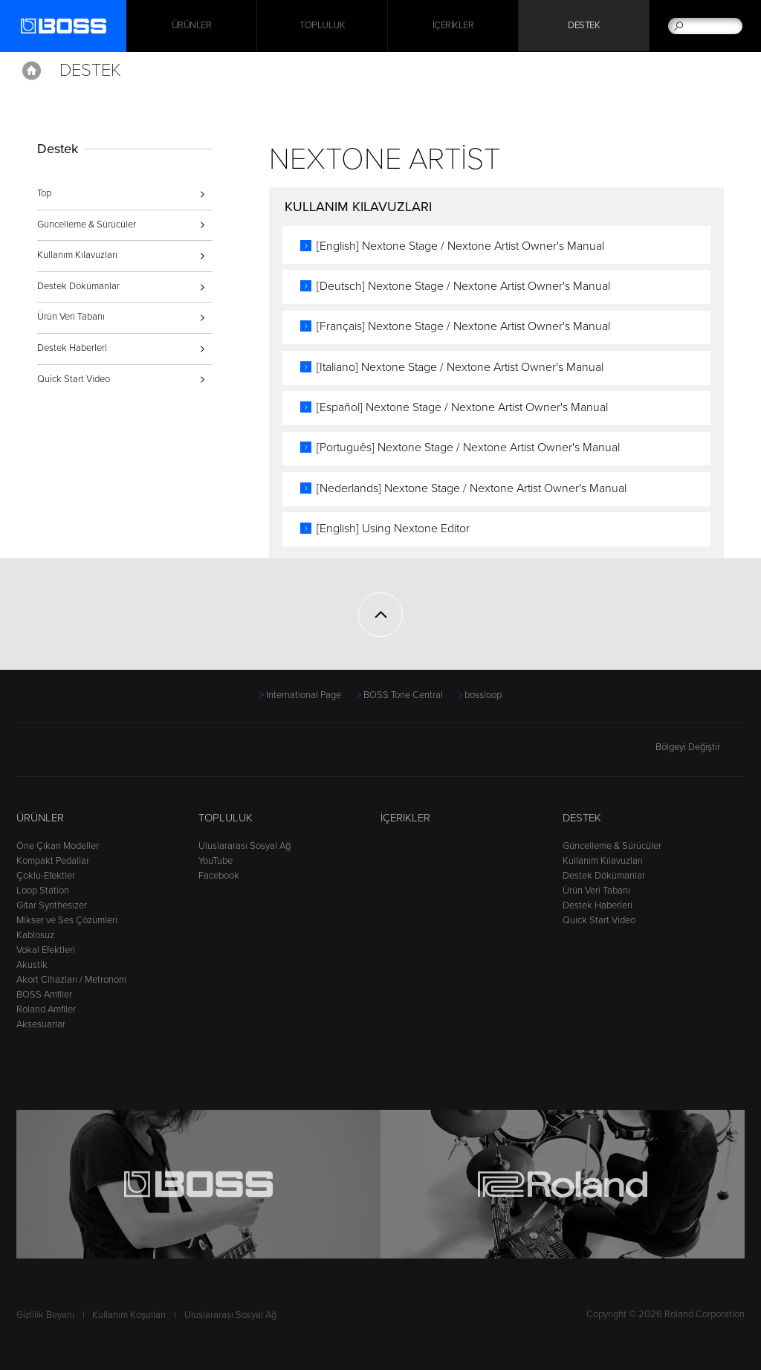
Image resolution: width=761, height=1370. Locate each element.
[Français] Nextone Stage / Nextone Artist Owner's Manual (466, 326)
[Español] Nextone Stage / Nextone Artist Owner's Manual (465, 407)
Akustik (32, 965)
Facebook (218, 876)
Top (44, 193)
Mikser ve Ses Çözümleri (66, 920)
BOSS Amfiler (44, 995)
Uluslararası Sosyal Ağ (244, 846)
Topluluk (322, 26)
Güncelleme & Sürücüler (86, 224)
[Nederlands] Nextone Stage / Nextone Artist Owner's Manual (474, 488)
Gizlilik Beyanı (45, 1315)
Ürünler (40, 817)
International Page (303, 695)
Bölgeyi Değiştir (700, 747)
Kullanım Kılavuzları (77, 255)
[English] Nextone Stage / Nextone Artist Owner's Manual (463, 246)
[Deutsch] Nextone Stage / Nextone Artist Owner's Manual (466, 286)
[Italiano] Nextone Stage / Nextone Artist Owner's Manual (463, 367)
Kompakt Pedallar (52, 861)
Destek (584, 26)
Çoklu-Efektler (45, 876)
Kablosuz (35, 935)
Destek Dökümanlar (78, 286)
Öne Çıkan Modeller (57, 846)
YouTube (215, 861)
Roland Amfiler (46, 1009)
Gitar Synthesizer (51, 905)
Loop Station (42, 890)
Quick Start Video (73, 379)
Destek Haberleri (72, 348)
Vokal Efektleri (45, 950)
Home (32, 70)
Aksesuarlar (40, 1024)
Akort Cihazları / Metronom (71, 980)
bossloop (483, 695)
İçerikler (453, 26)
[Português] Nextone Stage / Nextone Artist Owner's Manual (471, 447)
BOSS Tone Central (403, 695)
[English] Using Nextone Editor (396, 528)
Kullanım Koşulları (129, 1315)
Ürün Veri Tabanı (71, 317)
